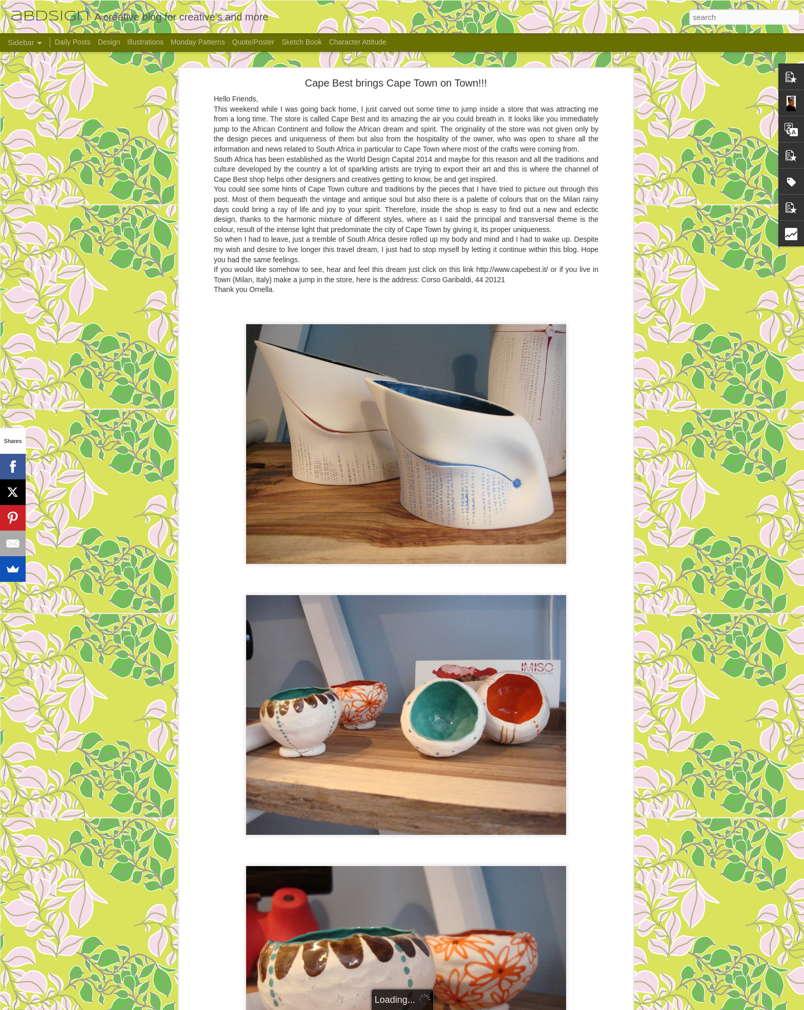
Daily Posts (73, 42)
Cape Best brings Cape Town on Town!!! (396, 83)
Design (109, 42)
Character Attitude (357, 42)
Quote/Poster (253, 42)
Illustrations (145, 42)
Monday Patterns (198, 42)
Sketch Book (302, 42)
